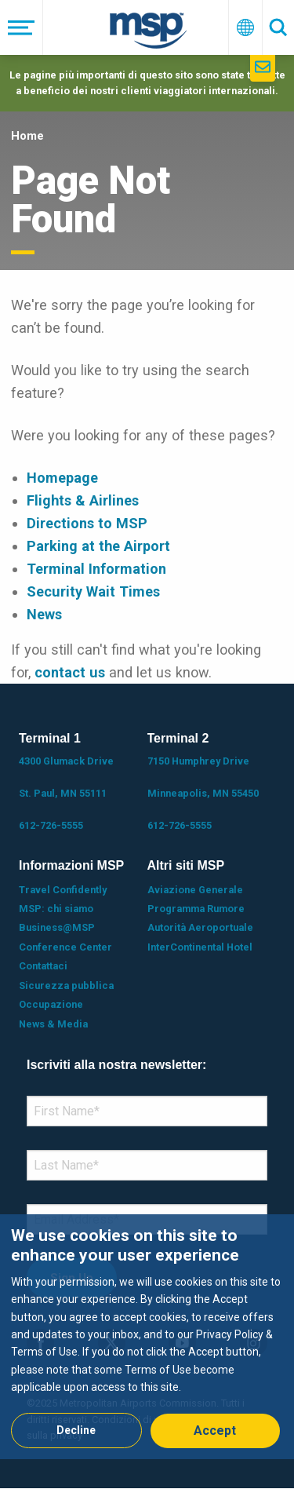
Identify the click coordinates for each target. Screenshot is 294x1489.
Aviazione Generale (195, 890)
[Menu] (21, 27)
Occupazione (51, 1004)
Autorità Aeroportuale (200, 927)
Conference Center (65, 947)
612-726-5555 (51, 825)
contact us (69, 672)
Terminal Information (96, 568)
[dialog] (147, 1336)
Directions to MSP (87, 523)
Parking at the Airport (98, 546)
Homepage (62, 477)
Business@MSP (57, 927)
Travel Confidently (63, 890)
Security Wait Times (93, 591)
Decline (76, 1430)
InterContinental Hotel (199, 947)
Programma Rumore (196, 908)
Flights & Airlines (83, 500)
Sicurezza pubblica (66, 985)
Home (27, 136)
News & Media (53, 1024)
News (44, 614)
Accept (215, 1430)
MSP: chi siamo (56, 908)
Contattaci (43, 966)
